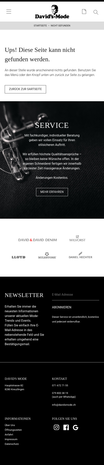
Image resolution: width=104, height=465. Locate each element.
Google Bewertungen (76, 427)
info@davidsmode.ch (64, 404)
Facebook (66, 427)
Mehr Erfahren (52, 192)
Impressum (11, 439)
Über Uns (10, 425)
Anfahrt (9, 434)
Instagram (57, 427)
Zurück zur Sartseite (25, 89)
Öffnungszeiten (13, 429)
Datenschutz (12, 443)
